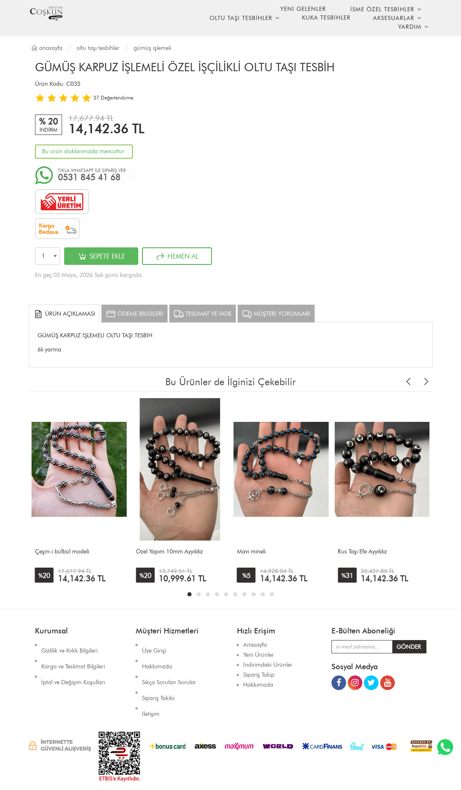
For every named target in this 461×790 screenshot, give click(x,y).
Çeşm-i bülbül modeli (62, 551)
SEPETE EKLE (101, 256)
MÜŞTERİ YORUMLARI (276, 314)
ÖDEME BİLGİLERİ (134, 314)
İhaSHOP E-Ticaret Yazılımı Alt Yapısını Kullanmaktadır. (280, 769)
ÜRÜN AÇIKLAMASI (64, 314)
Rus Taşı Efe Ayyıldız (362, 551)
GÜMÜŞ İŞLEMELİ (152, 48)
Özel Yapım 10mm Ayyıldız (169, 551)
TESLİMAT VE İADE (203, 314)
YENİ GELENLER (303, 8)
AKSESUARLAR (393, 18)
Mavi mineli (251, 551)
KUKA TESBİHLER (326, 17)
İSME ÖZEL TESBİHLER (382, 9)
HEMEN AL (177, 256)
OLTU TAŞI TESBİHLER (240, 18)
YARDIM (409, 26)
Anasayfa (46, 48)
